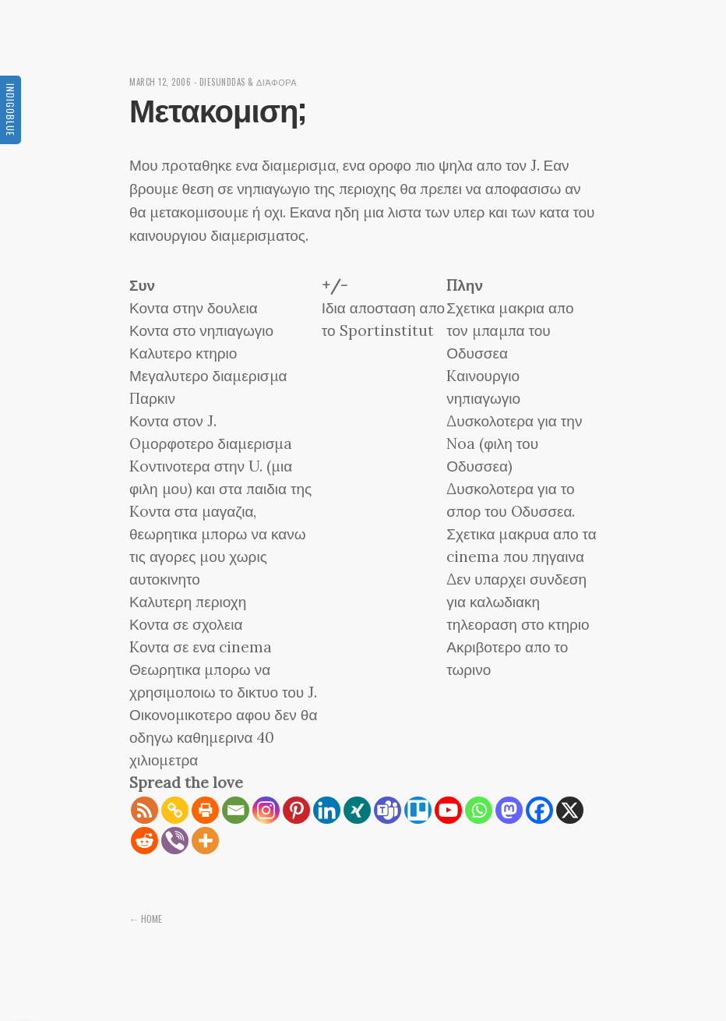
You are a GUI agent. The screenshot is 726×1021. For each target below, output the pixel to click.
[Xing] (357, 810)
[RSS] (144, 810)
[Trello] (418, 810)
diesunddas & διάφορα (248, 82)
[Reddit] (144, 840)
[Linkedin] (326, 810)
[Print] (205, 810)
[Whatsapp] (478, 810)
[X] (569, 810)
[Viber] (175, 840)
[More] (205, 840)
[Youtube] (448, 810)
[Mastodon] (509, 810)
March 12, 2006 (160, 82)
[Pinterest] (296, 810)
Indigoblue (10, 109)
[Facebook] (539, 810)
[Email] (235, 810)
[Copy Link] (175, 810)
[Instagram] (266, 810)
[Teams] (387, 810)
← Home (145, 918)
